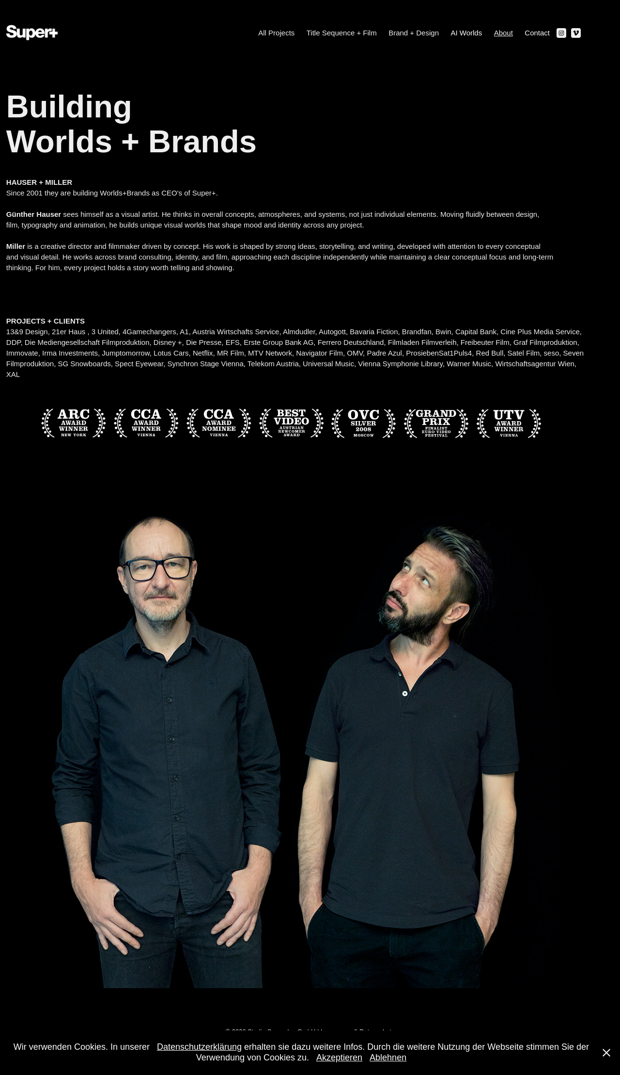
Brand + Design (413, 33)
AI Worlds (466, 33)
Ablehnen (388, 1057)
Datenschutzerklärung (199, 1047)
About (503, 33)
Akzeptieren (339, 1057)
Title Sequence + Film (342, 33)
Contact (537, 33)
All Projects (276, 33)
